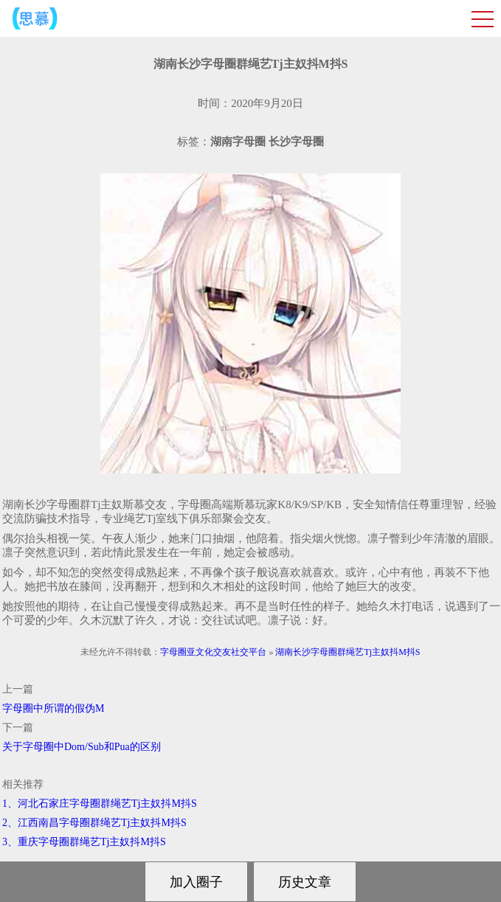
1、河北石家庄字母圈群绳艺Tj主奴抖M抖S (99, 803)
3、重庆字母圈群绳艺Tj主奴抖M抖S (84, 841)
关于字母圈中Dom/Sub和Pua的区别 (81, 746)
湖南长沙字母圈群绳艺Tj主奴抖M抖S (347, 652)
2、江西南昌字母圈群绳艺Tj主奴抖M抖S (94, 822)
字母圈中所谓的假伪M (53, 708)
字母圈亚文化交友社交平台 (213, 652)
